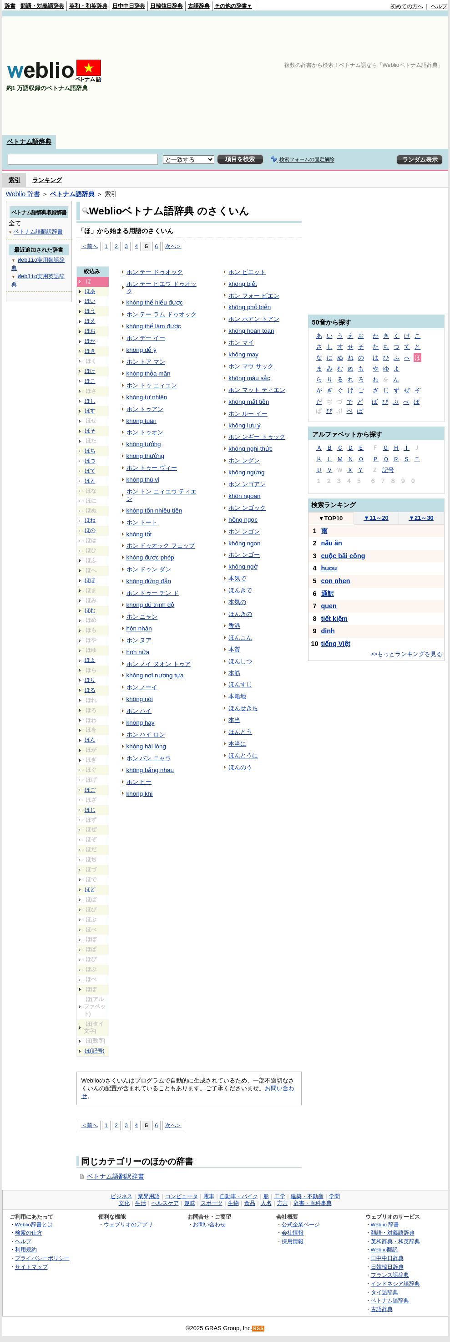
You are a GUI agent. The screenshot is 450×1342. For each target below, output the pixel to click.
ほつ (90, 461)
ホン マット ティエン (256, 389)
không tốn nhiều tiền (154, 510)
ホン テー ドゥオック (154, 272)
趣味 (189, 1203)
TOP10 (331, 518)
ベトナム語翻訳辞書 (115, 1176)
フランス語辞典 (390, 1275)
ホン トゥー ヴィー (151, 467)
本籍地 (237, 696)
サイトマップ (31, 1267)
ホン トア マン (145, 361)
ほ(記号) (95, 1050)
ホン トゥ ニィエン (151, 385)
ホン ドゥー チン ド (152, 593)
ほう (90, 311)
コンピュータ (181, 1196)
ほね (90, 520)
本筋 (234, 673)
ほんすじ (240, 684)
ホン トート (142, 522)
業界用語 (149, 1196)
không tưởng (143, 444)
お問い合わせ (209, 1224)
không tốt (139, 534)
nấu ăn (331, 543)
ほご (90, 790)
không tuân (141, 420)
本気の (237, 602)
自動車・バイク (239, 1196)
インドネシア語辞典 (395, 1283)
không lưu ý (244, 425)
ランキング (47, 180)
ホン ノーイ (142, 687)
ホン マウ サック (250, 366)
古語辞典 (199, 6)
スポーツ (211, 1203)
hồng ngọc (243, 519)
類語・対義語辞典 (42, 6)
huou (329, 568)
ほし (90, 401)
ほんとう (240, 731)
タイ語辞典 (384, 1292)
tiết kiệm (334, 618)
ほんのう (240, 767)
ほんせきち (243, 708)
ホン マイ (241, 342)
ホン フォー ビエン (253, 295)
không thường (145, 455)
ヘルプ (439, 6)
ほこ (90, 381)
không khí (139, 793)
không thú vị (143, 479)
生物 (233, 1203)
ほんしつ (240, 661)
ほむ (90, 610)
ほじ (90, 810)
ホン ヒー (139, 781)
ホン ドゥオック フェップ (160, 545)
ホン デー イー (145, 338)
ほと (90, 481)
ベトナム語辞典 (29, 141)
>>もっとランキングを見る (406, 654)
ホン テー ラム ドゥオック (161, 314)
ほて (90, 471)
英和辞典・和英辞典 (395, 1241)
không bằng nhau (150, 770)
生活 (140, 1203)
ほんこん (240, 637)
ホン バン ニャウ (148, 758)
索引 (14, 180)
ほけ (90, 371)
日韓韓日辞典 (166, 6)
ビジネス (121, 1196)
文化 (124, 1203)
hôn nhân (139, 628)
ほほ (90, 580)
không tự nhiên (146, 397)
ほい (90, 301)
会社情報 (292, 1232)
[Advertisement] (388, 75)
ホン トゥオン (145, 432)
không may (243, 354)
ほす (90, 410)
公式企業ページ (301, 1224)
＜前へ (89, 246)
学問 (334, 1196)
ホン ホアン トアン (253, 318)
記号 (388, 470)
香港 (234, 625)
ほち (90, 450)
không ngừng (246, 472)
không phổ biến (249, 307)
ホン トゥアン (145, 409)
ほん (90, 740)
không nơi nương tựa (155, 675)
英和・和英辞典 (88, 6)
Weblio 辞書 (23, 194)
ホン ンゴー (244, 554)
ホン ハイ (139, 710)
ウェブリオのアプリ (128, 1224)
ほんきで (240, 590)
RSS (258, 1328)
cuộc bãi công (343, 555)
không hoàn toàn (251, 330)
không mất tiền (248, 401)
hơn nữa (138, 652)
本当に (237, 743)
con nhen (335, 581)
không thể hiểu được (154, 302)
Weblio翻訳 (384, 1249)
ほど (90, 889)
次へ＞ (173, 246)
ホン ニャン (142, 616)
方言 (282, 1203)
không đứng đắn (149, 581)
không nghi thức (250, 448)
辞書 (10, 6)
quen (329, 606)
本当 (234, 720)
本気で (237, 578)
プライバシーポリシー (42, 1258)
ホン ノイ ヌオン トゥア (158, 664)
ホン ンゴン (244, 531)
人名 (266, 1203)
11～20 (376, 517)
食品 (249, 1203)
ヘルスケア (165, 1203)
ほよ (90, 660)
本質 (234, 649)
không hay (140, 722)
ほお (90, 331)
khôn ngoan (244, 496)
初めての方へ (406, 6)
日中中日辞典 (128, 6)
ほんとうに (243, 755)
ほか (90, 341)
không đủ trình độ (150, 604)
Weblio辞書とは (34, 1224)
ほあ (90, 291)
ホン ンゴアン (247, 484)
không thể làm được (153, 326)
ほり (90, 680)
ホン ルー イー (247, 413)
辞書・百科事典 (312, 1203)
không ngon (244, 543)
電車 (208, 1196)
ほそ (90, 430)
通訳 (327, 593)
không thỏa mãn (148, 373)
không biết (242, 283)
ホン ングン (244, 460)
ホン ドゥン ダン (148, 569)
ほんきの (240, 613)
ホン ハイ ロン (145, 734)
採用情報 (292, 1241)
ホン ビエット (247, 272)
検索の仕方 (28, 1232)
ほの (90, 530)
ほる (90, 690)
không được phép (150, 557)
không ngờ (242, 566)
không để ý (141, 349)
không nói (139, 699)
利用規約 (26, 1249)
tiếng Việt (336, 643)
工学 (279, 1196)
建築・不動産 (307, 1196)
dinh (328, 631)
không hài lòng (146, 746)
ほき (90, 351)
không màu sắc (249, 378)
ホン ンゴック (247, 507)
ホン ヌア (139, 640)
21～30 (421, 517)
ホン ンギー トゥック (256, 436)
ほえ (90, 321)
